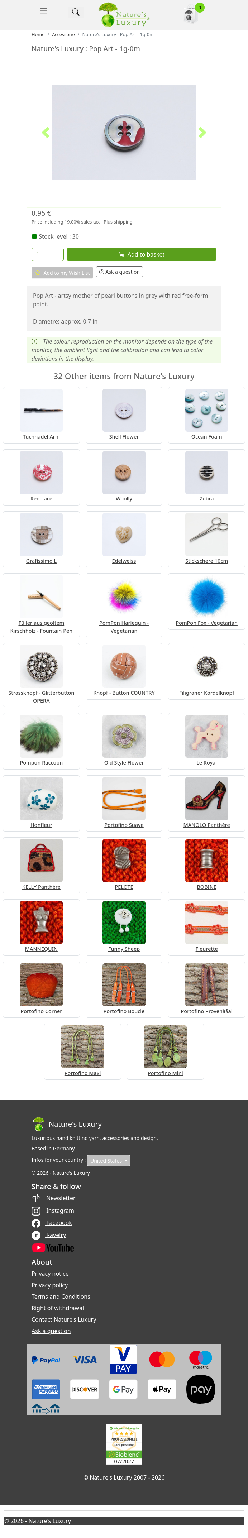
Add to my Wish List (62, 273)
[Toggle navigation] (43, 10)
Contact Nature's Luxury (64, 1319)
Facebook (52, 1223)
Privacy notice (50, 1274)
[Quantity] (48, 254)
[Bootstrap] (67, 1124)
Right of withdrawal (58, 1308)
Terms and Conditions (61, 1296)
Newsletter (54, 1198)
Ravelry (49, 1235)
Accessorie (63, 34)
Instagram (53, 1210)
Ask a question (119, 271)
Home (38, 34)
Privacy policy (50, 1285)
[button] (45, 132)
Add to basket (141, 254)
